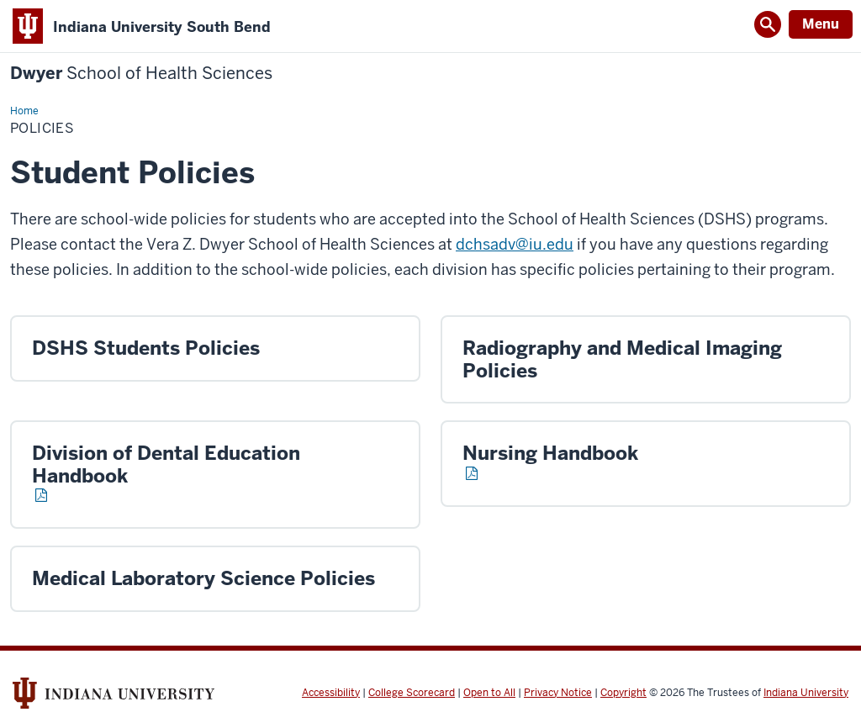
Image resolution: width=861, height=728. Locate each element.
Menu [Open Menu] (820, 24)
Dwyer (141, 73)
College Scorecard (411, 692)
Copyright (623, 692)
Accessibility (331, 692)
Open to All (489, 692)
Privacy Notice (558, 692)
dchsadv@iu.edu (514, 244)
